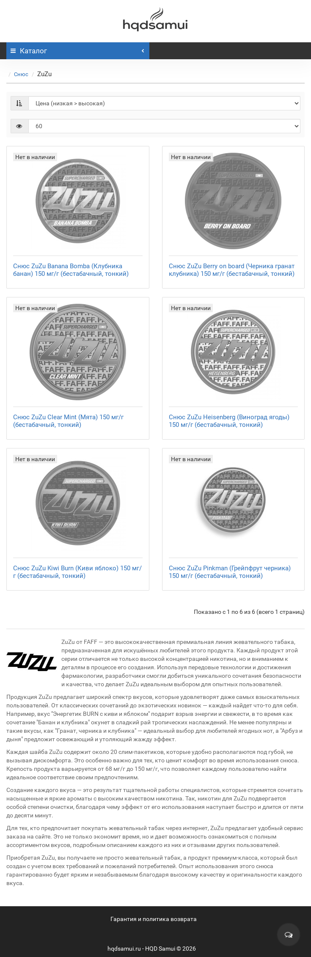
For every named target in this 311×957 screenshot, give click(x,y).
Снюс (21, 74)
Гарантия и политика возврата (153, 919)
